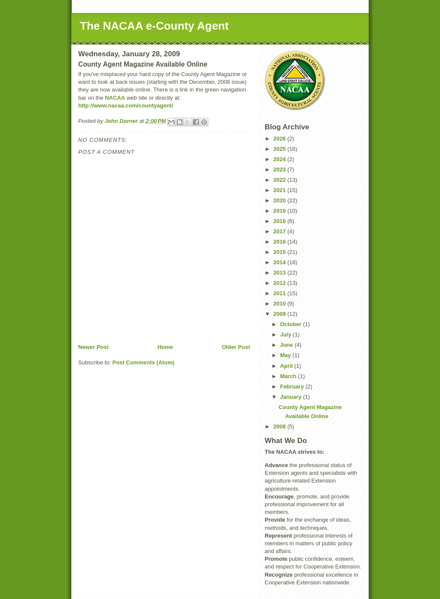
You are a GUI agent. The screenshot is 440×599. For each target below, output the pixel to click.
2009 (280, 314)
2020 (280, 200)
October (291, 324)
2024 (280, 159)
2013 (280, 272)
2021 (280, 190)
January (291, 397)
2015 (280, 252)
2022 (280, 180)
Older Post (236, 347)
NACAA (115, 98)
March (289, 376)
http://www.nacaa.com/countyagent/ (125, 105)
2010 (280, 303)
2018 (280, 221)
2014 (280, 262)
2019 (280, 211)
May (286, 355)
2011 (280, 293)
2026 (280, 138)
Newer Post (93, 347)
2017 (280, 231)
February (293, 386)
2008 (280, 426)
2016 (280, 241)
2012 (280, 283)
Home (165, 347)
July (286, 334)
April (287, 366)
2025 (280, 149)
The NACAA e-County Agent (154, 25)
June (287, 345)
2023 (280, 169)
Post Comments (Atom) (143, 362)
